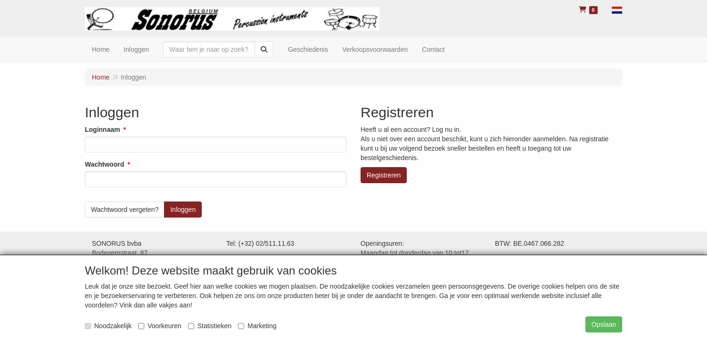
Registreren (384, 175)
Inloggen (136, 49)
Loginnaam (102, 129)
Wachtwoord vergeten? (124, 209)
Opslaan (604, 324)
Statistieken (209, 326)
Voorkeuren (159, 326)
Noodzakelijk (108, 326)
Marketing (257, 326)
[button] (617, 9)
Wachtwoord (104, 164)
